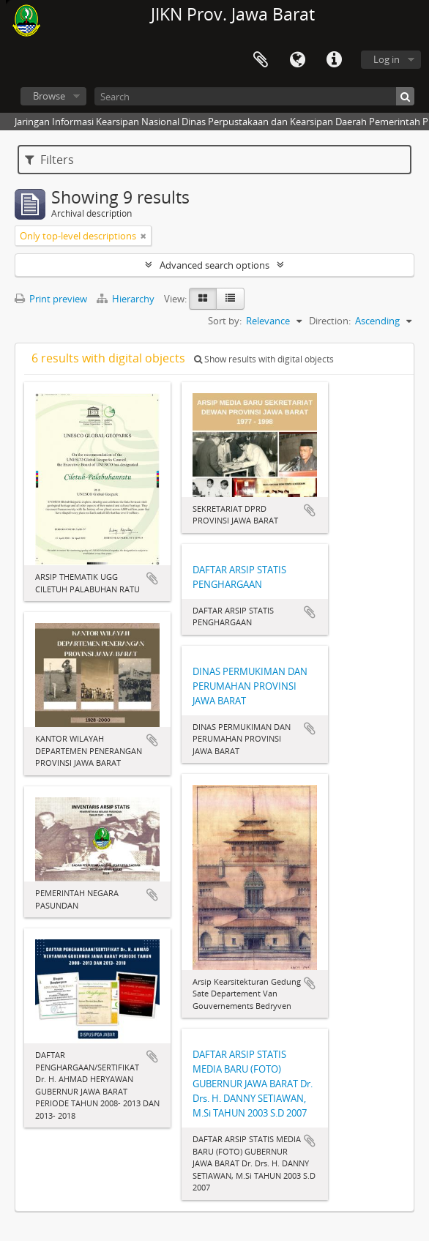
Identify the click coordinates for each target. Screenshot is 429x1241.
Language (297, 60)
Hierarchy (127, 298)
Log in (386, 59)
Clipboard (260, 60)
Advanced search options (214, 265)
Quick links (334, 60)
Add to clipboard (152, 578)
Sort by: (225, 320)
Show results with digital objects (264, 359)
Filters (49, 160)
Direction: (330, 320)
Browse (49, 96)
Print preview (51, 298)
